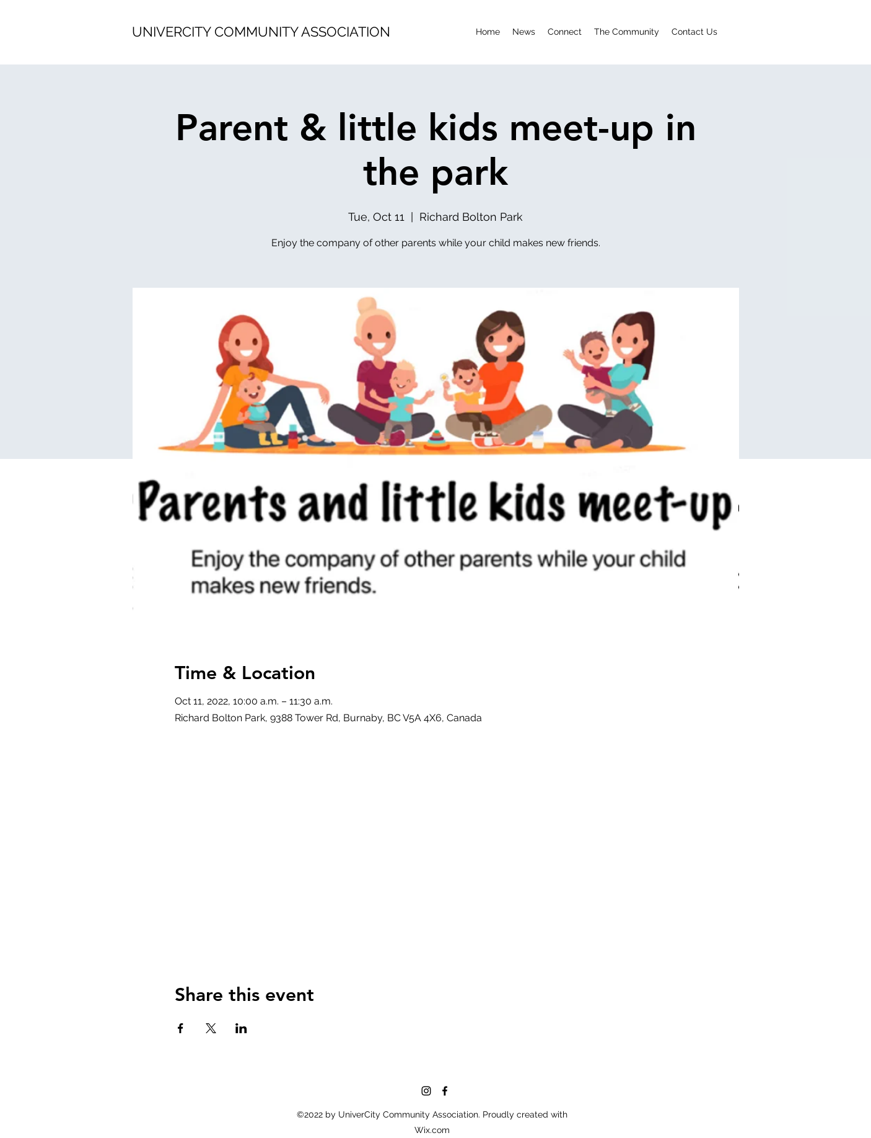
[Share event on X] (211, 1028)
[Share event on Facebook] (180, 1028)
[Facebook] (445, 1091)
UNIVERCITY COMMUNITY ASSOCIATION (261, 32)
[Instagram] (426, 1091)
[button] (626, 31)
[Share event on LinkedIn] (241, 1028)
